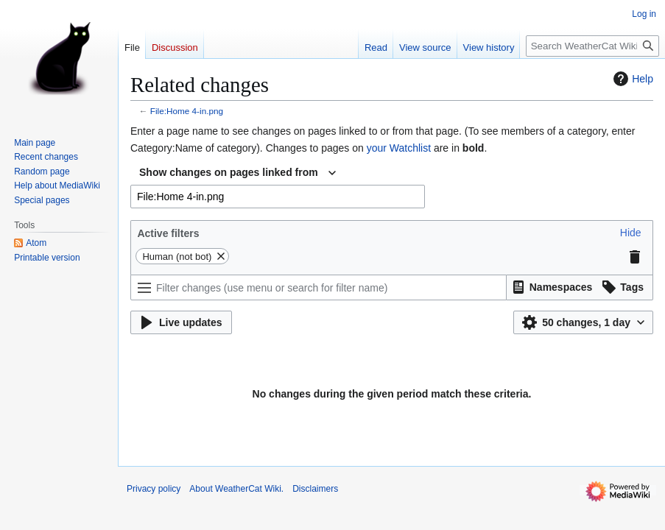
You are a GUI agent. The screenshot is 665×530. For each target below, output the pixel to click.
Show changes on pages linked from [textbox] (228, 172)
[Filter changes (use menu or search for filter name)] (318, 287)
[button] (631, 232)
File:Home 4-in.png (186, 111)
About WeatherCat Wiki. (236, 489)
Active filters (168, 233)
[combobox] (237, 173)
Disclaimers (315, 489)
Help (631, 78)
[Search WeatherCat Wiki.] (592, 46)
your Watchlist (399, 148)
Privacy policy (153, 489)
